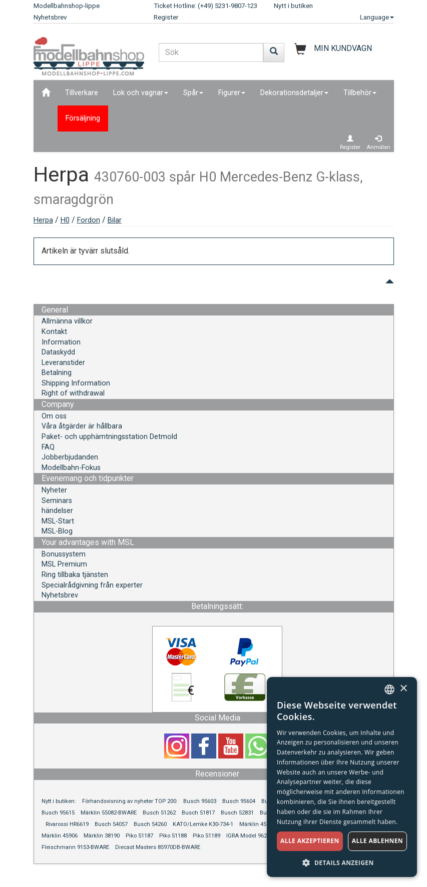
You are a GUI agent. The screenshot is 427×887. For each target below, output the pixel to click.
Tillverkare (81, 92)
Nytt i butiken (293, 6)
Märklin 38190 (102, 835)
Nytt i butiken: (59, 801)
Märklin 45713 (257, 824)
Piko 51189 (206, 835)
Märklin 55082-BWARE (109, 813)
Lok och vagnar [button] (140, 92)
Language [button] (377, 17)
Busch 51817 (198, 813)
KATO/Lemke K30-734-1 (203, 824)
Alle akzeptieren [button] (309, 840)
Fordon (88, 220)
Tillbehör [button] (359, 92)
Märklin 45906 (60, 835)
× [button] (403, 688)
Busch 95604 (238, 801)
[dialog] (342, 777)
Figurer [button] (231, 92)
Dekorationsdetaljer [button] (294, 92)
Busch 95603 (199, 801)
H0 (65, 220)
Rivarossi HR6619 (67, 824)
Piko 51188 (173, 835)
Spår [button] (193, 92)
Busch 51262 (159, 813)
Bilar (115, 220)
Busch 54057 (111, 824)
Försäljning (83, 118)
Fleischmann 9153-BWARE (75, 847)
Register (166, 17)
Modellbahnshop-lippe (67, 6)
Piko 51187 (139, 835)
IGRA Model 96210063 (254, 835)
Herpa (43, 220)
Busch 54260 (150, 824)
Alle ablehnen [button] (377, 840)
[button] (342, 862)
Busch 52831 (237, 813)
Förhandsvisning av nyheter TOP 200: (130, 801)
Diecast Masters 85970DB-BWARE (157, 847)
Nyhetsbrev (50, 17)
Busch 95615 (58, 813)
